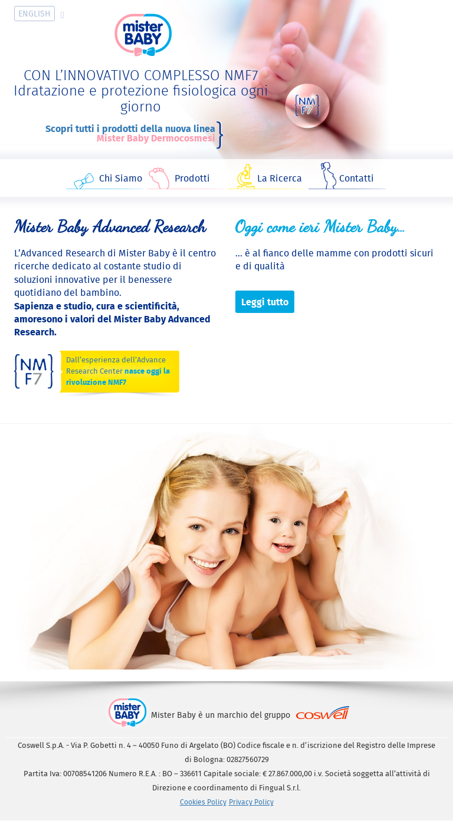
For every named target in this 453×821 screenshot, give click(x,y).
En (34, 13)
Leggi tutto (264, 301)
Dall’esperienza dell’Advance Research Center (118, 371)
